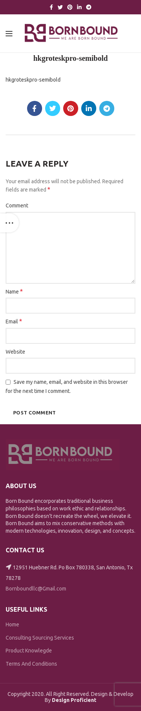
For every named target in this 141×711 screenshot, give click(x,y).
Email (14, 321)
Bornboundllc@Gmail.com (36, 589)
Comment (17, 205)
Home (12, 624)
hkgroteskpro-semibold (33, 80)
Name (14, 291)
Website (15, 352)
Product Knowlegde (29, 651)
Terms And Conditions (31, 664)
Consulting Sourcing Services (40, 638)
